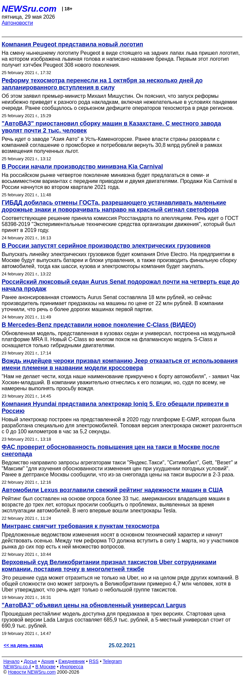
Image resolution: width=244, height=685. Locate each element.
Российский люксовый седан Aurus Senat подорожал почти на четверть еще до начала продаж (120, 285)
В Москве (45, 666)
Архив (47, 661)
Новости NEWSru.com (32, 672)
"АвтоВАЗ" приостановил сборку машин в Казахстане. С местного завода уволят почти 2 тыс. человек (111, 127)
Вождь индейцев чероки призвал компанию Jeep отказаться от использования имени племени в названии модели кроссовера (120, 364)
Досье (30, 661)
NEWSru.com (29, 9)
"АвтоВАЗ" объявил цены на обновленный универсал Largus (94, 605)
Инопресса (72, 666)
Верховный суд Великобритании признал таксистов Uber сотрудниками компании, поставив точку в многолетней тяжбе (109, 566)
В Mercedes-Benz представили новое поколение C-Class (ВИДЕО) (99, 324)
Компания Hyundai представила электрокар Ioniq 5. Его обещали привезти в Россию (115, 407)
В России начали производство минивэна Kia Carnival (82, 166)
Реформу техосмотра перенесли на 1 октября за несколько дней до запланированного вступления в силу (102, 84)
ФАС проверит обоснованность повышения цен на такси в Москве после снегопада (111, 450)
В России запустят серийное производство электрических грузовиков (106, 245)
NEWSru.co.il (17, 666)
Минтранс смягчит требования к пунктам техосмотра (80, 526)
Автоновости (17, 23)
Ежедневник (72, 661)
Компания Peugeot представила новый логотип (72, 44)
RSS (94, 661)
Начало (11, 661)
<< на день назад (23, 645)
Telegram (112, 661)
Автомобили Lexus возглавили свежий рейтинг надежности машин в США (112, 490)
